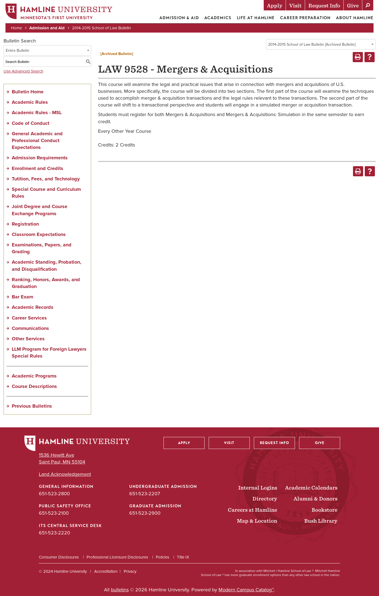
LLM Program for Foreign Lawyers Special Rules (49, 352)
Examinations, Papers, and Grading (41, 248)
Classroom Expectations (39, 234)
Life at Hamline (256, 17)
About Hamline (355, 17)
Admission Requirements (40, 157)
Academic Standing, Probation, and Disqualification (46, 265)
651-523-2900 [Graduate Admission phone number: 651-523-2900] (144, 513)
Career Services (29, 317)
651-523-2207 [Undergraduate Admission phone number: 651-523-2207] (144, 493)
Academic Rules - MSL (37, 112)
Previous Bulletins (32, 406)
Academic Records (32, 307)
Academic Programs (34, 375)
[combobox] (320, 44)
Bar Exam (22, 296)
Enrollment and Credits (37, 168)
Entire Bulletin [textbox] (17, 50)
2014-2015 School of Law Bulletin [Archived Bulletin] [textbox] (311, 44)
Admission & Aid (179, 17)
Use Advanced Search (23, 71)
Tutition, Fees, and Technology (46, 178)
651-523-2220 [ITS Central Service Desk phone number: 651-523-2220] (54, 532)
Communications (30, 328)
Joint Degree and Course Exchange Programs (39, 210)
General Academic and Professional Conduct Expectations (37, 140)
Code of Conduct (30, 123)
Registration (25, 224)
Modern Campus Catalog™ (246, 589)
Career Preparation (305, 17)
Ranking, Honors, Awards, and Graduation (46, 283)
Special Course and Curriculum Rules (46, 193)
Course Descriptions (34, 386)
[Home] (58, 13)
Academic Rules (30, 102)
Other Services (28, 338)
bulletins (120, 589)
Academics (217, 17)
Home (16, 28)
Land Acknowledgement (65, 474)
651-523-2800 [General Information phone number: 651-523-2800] (54, 493)
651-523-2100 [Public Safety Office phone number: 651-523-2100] (54, 513)
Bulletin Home (28, 91)
